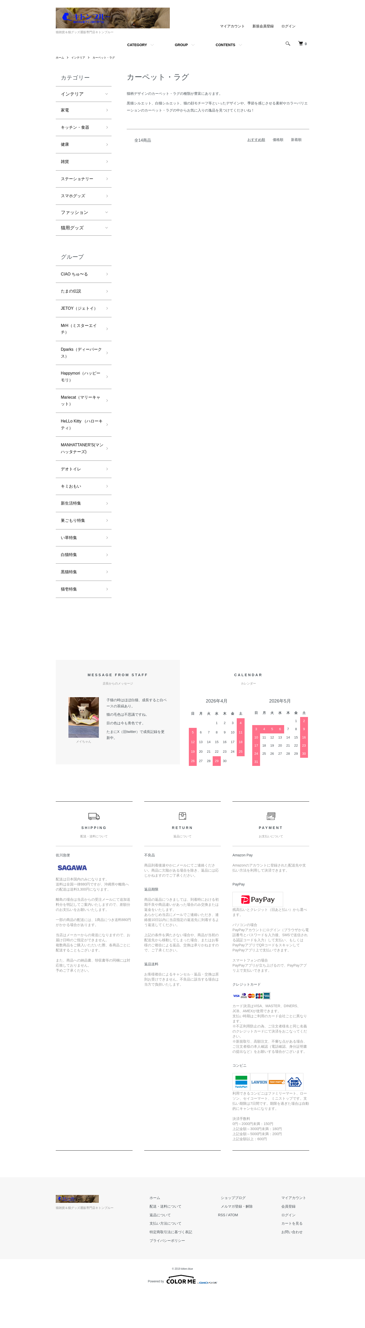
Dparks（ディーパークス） (79, 372)
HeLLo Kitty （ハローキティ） (80, 450)
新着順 (296, 140)
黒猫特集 (70, 607)
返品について (175, 1251)
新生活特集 (72, 534)
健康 (65, 147)
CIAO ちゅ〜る (76, 280)
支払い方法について (180, 1260)
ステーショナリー (79, 183)
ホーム (60, 57)
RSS (233, 1251)
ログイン (288, 26)
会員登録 (291, 1243)
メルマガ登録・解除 (246, 1243)
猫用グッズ (72, 233)
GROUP (181, 45)
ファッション (74, 218)
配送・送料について (180, 1243)
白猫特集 (70, 588)
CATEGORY (137, 45)
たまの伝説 (72, 298)
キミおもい (72, 516)
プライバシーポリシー (182, 1277)
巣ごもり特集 (74, 552)
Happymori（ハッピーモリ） (81, 398)
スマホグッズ (74, 201)
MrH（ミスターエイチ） (81, 346)
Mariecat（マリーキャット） (81, 424)
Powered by (182, 1315)
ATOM (245, 1251)
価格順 (278, 140)
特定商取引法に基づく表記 (185, 1268)
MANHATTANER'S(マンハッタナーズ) (83, 476)
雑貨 (65, 165)
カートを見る (295, 1260)
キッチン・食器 (77, 129)
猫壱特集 (70, 625)
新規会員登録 (263, 26)
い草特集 (70, 570)
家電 (65, 110)
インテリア (79, 57)
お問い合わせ (295, 1268)
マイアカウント (232, 26)
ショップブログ (242, 1234)
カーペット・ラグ (107, 57)
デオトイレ (72, 498)
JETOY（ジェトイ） (77, 320)
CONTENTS (225, 45)
